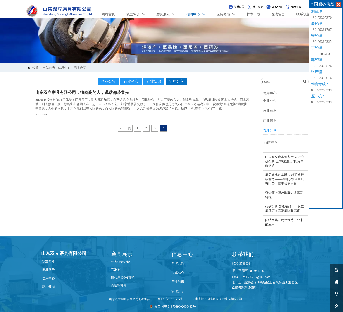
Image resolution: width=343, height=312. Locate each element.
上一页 (125, 128)
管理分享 (79, 67)
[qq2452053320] (336, 282)
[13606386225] (336, 294)
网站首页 (49, 67)
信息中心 (64, 67)
